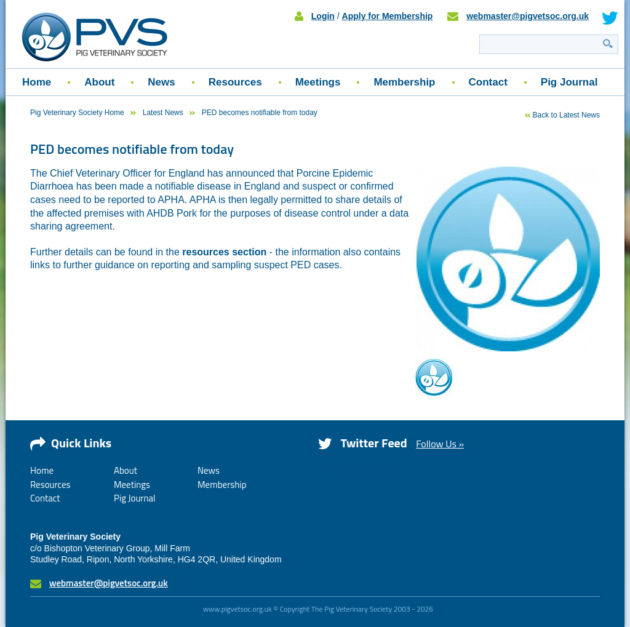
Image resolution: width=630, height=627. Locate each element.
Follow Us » (440, 443)
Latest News (163, 112)
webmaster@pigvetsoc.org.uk (527, 16)
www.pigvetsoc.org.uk (237, 609)
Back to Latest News (566, 115)
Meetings (318, 82)
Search (608, 43)
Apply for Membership (387, 16)
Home (36, 82)
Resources (235, 82)
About (99, 82)
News (161, 82)
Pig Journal (569, 82)
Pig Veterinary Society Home (77, 112)
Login (323, 16)
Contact (488, 82)
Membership (404, 82)
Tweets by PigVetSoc (358, 471)
